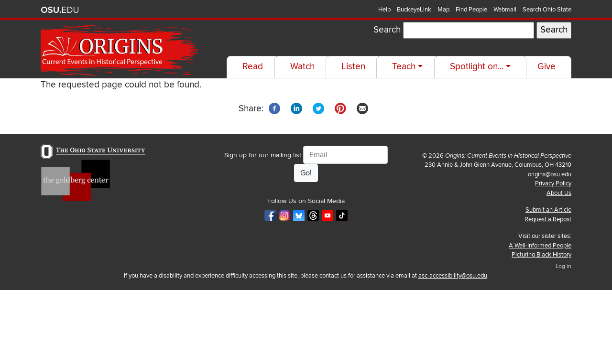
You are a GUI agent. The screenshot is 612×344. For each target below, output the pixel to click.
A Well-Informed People (540, 245)
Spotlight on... (476, 66)
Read (252, 66)
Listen (353, 66)
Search (387, 29)
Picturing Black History (541, 254)
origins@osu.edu (549, 174)
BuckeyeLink (414, 9)
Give (546, 66)
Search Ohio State (547, 9)
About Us (558, 193)
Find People (471, 9)
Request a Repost (548, 219)
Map (443, 9)
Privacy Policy (553, 183)
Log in (563, 266)
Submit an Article (548, 210)
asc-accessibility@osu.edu (452, 276)
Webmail (504, 9)
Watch (302, 66)
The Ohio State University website (60, 10)
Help (384, 9)
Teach (403, 66)
